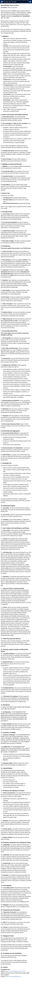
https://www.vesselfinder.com (13, 976)
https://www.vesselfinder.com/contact (15, 971)
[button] (30, 1)
